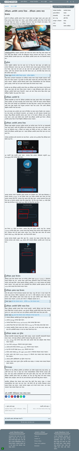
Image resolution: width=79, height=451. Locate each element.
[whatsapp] (67, 2)
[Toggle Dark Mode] (71, 1)
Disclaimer (36, 446)
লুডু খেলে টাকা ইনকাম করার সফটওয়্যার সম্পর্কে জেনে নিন (25, 315)
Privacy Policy (37, 441)
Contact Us (37, 439)
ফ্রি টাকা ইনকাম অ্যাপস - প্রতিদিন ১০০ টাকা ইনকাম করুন (25, 301)
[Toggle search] (73, 1)
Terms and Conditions (39, 443)
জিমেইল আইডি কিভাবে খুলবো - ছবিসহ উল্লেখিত (23, 75)
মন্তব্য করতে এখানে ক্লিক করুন (27, 422)
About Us (36, 436)
